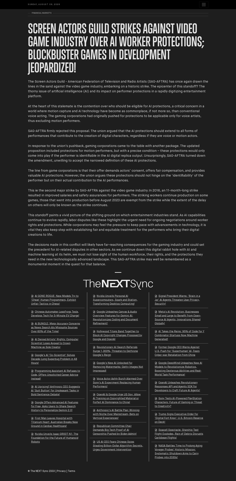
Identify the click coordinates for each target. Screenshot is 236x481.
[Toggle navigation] (203, 4)
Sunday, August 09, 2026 (44, 5)
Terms (71, 471)
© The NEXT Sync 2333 (41, 471)
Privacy (61, 471)
